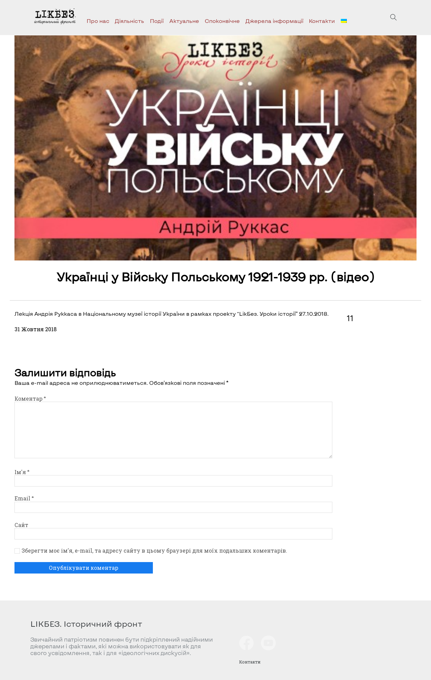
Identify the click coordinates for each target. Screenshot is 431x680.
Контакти (322, 21)
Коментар (30, 398)
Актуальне (184, 21)
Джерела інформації (274, 21)
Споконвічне (222, 21)
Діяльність (129, 21)
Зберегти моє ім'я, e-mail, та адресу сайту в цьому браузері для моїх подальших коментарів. (154, 550)
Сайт (21, 524)
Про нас (98, 21)
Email (24, 498)
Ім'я (21, 471)
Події (157, 21)
